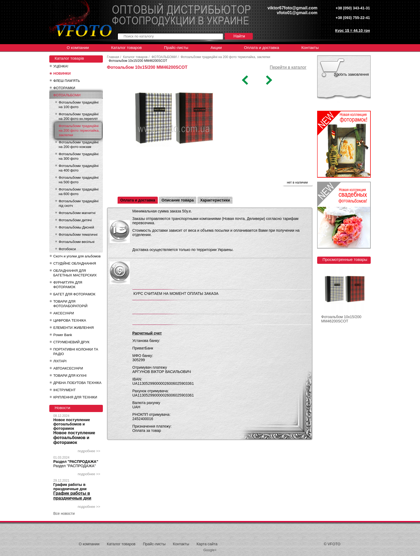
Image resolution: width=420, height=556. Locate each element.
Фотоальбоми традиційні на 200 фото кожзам (79, 144)
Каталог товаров (126, 47)
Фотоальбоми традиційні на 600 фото (79, 191)
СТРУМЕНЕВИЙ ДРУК (71, 342)
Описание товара (178, 200)
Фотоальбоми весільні (77, 242)
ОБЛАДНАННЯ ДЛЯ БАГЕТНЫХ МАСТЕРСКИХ (75, 273)
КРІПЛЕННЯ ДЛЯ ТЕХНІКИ (75, 397)
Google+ (210, 550)
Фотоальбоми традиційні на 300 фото (79, 156)
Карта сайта (207, 544)
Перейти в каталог (288, 67)
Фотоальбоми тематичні (78, 235)
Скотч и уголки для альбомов (77, 256)
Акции (216, 47)
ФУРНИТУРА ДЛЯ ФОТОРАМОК (67, 284)
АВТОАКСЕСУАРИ (68, 368)
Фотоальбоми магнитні (77, 213)
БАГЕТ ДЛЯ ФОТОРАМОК (74, 294)
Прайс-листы (176, 47)
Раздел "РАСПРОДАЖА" (75, 461)
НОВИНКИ (62, 73)
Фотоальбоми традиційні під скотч (79, 203)
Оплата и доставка (261, 47)
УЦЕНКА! (60, 66)
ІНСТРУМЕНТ (64, 390)
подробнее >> (89, 451)
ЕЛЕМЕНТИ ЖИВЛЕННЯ (73, 328)
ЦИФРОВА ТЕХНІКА (69, 320)
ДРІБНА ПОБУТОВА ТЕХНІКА (77, 383)
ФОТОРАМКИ (64, 88)
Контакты (310, 47)
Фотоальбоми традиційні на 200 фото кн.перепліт (79, 116)
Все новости (64, 513)
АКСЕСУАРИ (63, 313)
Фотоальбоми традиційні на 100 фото (79, 104)
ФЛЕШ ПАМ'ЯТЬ (66, 81)
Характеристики (215, 200)
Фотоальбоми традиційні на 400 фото (79, 168)
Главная (113, 57)
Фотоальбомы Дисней (76, 227)
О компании (78, 47)
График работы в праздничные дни (70, 486)
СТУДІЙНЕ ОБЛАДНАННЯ (74, 263)
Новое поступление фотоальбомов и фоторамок (71, 424)
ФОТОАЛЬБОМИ (67, 95)
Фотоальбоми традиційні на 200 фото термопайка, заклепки (79, 130)
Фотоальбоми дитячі (75, 220)
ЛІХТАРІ (59, 361)
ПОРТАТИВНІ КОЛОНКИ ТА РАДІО (75, 351)
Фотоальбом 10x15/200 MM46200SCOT (341, 319)
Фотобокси (67, 249)
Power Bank (62, 335)
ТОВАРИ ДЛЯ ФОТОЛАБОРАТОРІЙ (70, 303)
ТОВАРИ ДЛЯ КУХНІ (70, 376)
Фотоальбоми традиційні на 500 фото (79, 180)
